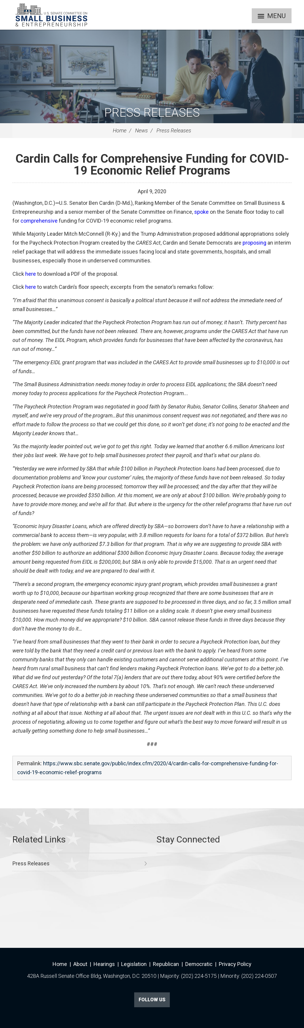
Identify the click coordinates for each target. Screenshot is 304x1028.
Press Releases (152, 113)
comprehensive (39, 221)
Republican (166, 964)
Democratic (199, 964)
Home (119, 130)
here (30, 274)
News (141, 130)
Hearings (104, 964)
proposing (254, 243)
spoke (201, 212)
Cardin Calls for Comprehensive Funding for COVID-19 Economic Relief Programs (152, 165)
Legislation (134, 964)
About (80, 964)
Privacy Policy (235, 964)
